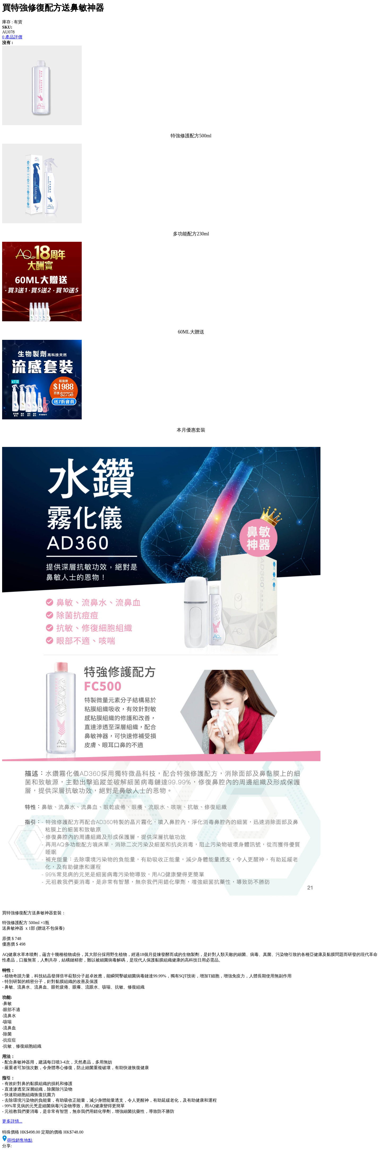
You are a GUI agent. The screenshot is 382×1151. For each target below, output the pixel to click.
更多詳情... (12, 1121)
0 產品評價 (12, 37)
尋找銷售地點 (17, 1140)
